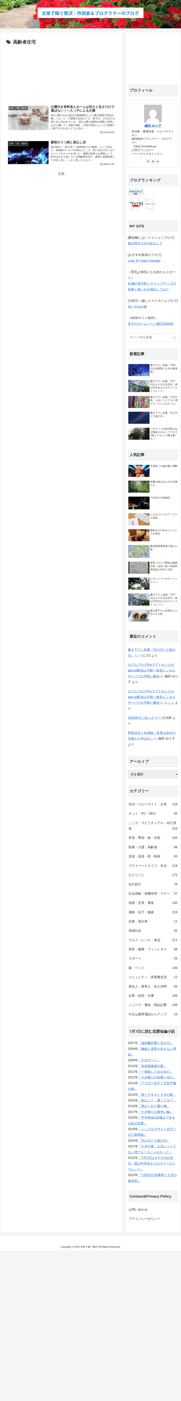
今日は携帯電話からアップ (153, 1014)
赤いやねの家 (137, 306)
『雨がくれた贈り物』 (154, 1106)
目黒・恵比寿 (153, 921)
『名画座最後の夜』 (152, 1066)
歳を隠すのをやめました (145, 243)
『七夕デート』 (149, 1060)
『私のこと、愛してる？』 (157, 1100)
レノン (169, 702)
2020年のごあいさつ (142, 718)
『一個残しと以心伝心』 (155, 1071)
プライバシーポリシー (144, 1219)
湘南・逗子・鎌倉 (153, 912)
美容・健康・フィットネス (153, 949)
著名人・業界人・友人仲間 (153, 986)
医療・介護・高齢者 (153, 847)
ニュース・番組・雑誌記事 (153, 1005)
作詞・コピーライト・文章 (153, 804)
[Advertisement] (61, 73)
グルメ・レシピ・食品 (153, 940)
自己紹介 (153, 884)
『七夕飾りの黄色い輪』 (155, 1112)
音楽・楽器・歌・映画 (153, 856)
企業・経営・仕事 (153, 996)
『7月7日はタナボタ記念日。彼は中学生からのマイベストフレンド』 (152, 1163)
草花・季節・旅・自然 (153, 838)
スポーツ (153, 958)
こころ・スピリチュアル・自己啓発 (153, 826)
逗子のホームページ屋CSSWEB (150, 324)
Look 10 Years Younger (144, 260)
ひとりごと (153, 875)
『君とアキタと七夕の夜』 (157, 1095)
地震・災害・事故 (153, 903)
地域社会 (153, 930)
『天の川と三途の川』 (154, 1140)
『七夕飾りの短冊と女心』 (157, 1077)
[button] (174, 337)
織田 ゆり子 (153, 126)
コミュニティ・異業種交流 (153, 977)
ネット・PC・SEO (153, 813)
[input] (153, 337)
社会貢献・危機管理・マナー (153, 893)
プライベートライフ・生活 (153, 866)
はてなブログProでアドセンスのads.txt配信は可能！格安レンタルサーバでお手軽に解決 (151, 670)
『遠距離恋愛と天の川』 (155, 1043)
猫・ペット (153, 968)
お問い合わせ (138, 1209)
